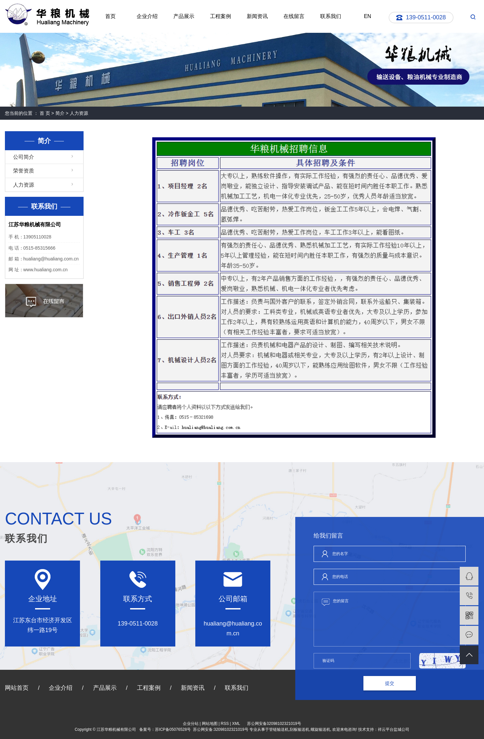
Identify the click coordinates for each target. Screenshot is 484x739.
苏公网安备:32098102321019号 (220, 729)
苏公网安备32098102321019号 (274, 723)
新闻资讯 (257, 16)
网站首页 (17, 688)
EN (367, 16)
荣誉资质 (23, 171)
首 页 (45, 113)
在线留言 (293, 16)
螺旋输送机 (320, 729)
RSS (225, 723)
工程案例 (220, 16)
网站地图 (210, 723)
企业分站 (191, 723)
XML (236, 723)
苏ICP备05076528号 (173, 729)
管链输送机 (279, 729)
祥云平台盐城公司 (393, 729)
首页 (110, 16)
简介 (60, 113)
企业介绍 (147, 16)
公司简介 (23, 157)
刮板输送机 (299, 729)
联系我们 (330, 16)
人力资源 (23, 185)
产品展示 (183, 16)
